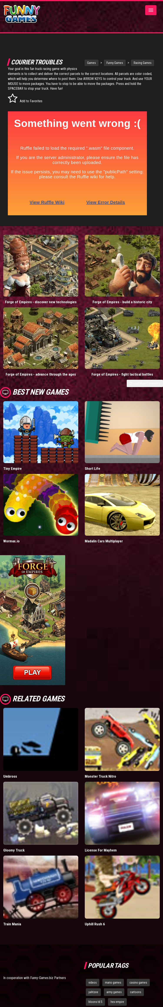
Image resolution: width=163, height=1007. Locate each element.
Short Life (92, 468)
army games (114, 992)
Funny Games (110, 63)
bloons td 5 (95, 1002)
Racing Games (138, 63)
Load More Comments (145, 383)
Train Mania (12, 924)
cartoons (135, 992)
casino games (138, 982)
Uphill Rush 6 (95, 924)
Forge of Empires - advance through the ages (41, 374)
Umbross (10, 776)
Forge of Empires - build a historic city (122, 302)
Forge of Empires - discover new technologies (41, 302)
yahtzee (93, 992)
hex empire (117, 1002)
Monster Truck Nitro (100, 776)
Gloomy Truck (14, 850)
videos (92, 982)
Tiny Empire (12, 468)
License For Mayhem (101, 850)
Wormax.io (11, 541)
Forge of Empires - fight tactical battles (122, 374)
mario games (113, 982)
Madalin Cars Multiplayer (104, 541)
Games (87, 63)
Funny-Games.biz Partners (48, 978)
